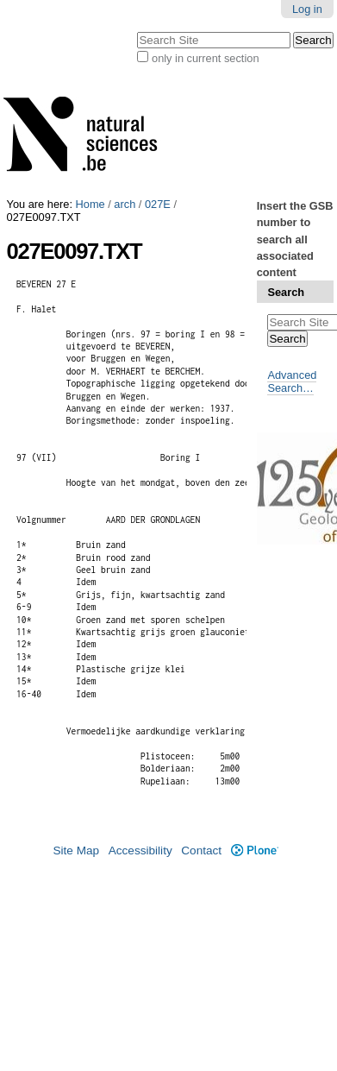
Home (90, 204)
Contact (201, 850)
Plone (255, 850)
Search (285, 292)
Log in (307, 9)
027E (158, 204)
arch (124, 204)
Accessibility (140, 850)
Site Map (76, 850)
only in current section (205, 58)
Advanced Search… (291, 381)
